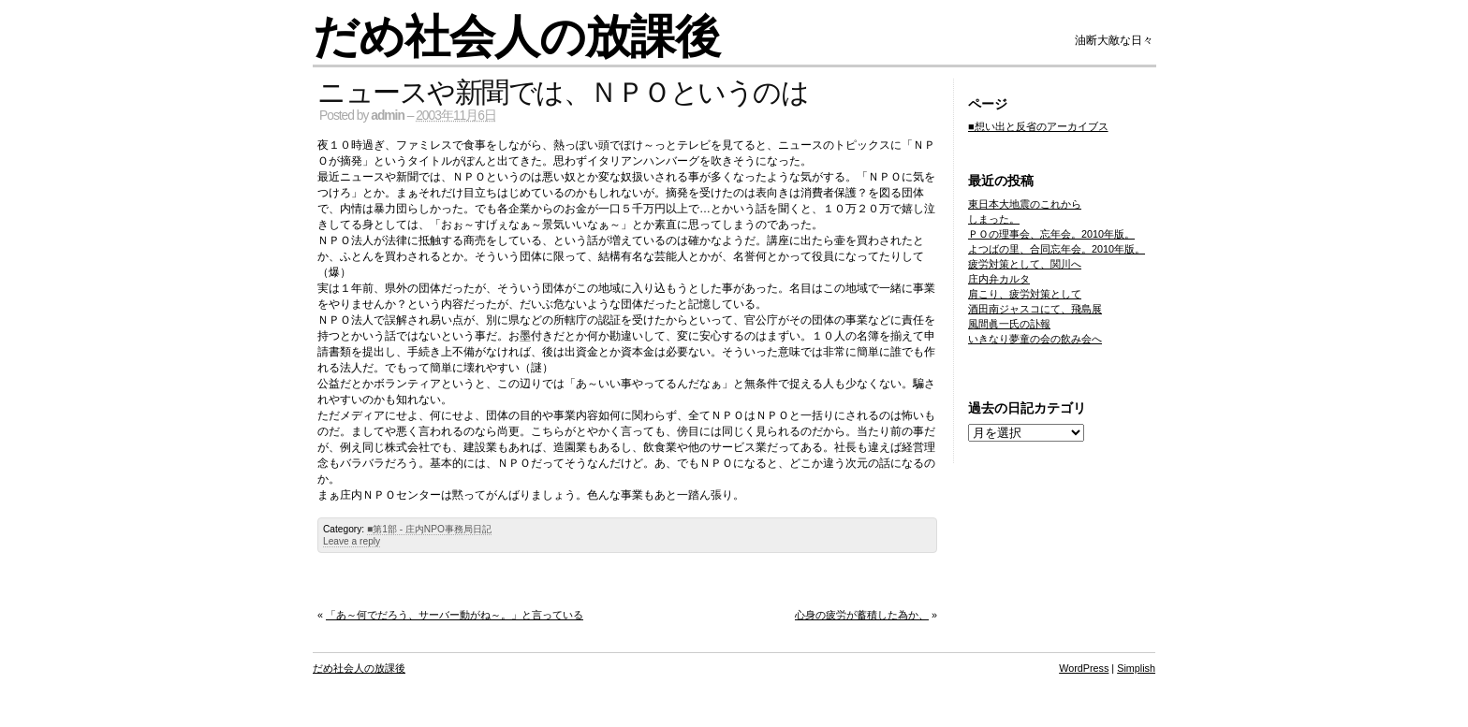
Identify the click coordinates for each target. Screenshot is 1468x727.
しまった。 (994, 219)
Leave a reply (351, 541)
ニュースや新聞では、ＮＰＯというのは (562, 92)
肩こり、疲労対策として (1024, 293)
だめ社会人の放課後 (516, 37)
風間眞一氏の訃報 (1009, 323)
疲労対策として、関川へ (1024, 263)
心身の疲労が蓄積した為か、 (862, 614)
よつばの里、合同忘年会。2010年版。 (1056, 248)
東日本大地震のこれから (1024, 204)
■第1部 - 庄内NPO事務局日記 (429, 529)
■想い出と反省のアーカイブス (1038, 126)
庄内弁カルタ (999, 278)
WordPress (1083, 668)
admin (387, 116)
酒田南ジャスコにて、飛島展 (1035, 308)
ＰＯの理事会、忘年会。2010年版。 (1051, 234)
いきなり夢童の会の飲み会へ (1035, 338)
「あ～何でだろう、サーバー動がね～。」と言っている (454, 614)
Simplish (1136, 668)
